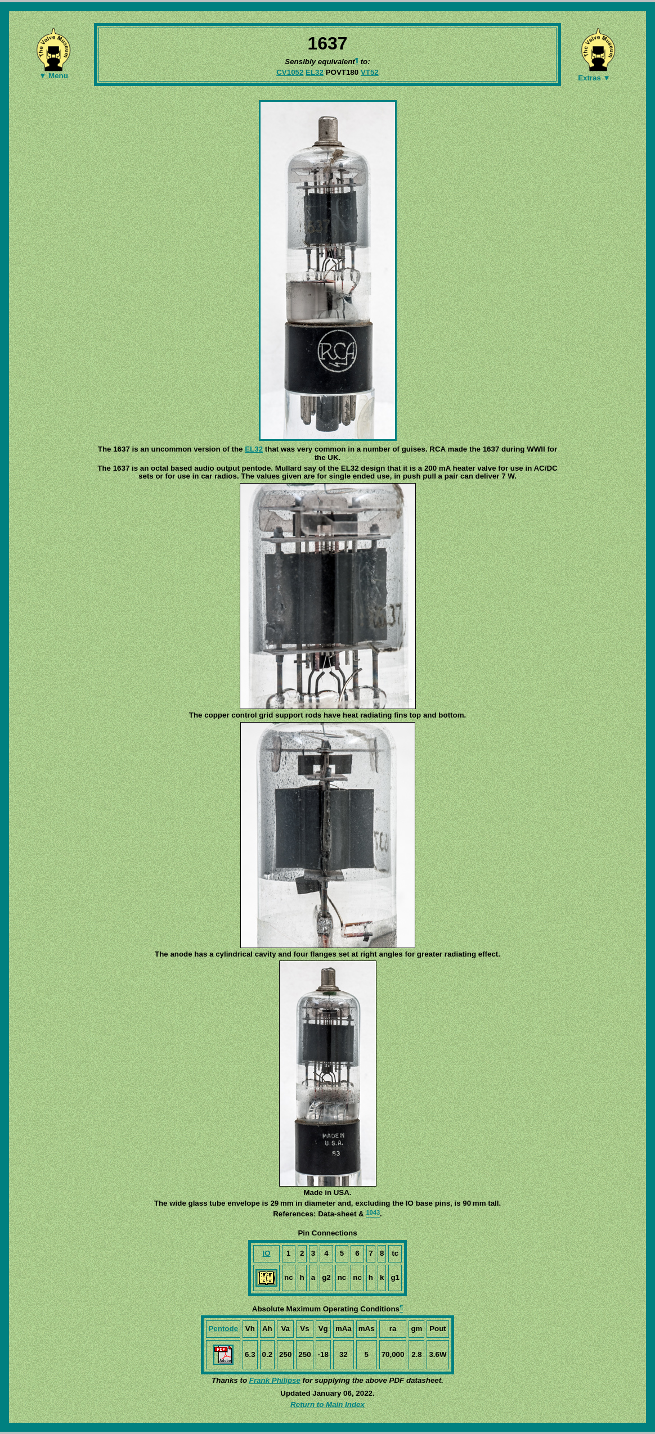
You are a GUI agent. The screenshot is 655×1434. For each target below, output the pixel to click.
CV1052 (289, 72)
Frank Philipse (274, 1380)
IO (266, 1253)
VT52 (370, 72)
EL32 (315, 72)
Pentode (223, 1328)
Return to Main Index (327, 1404)
